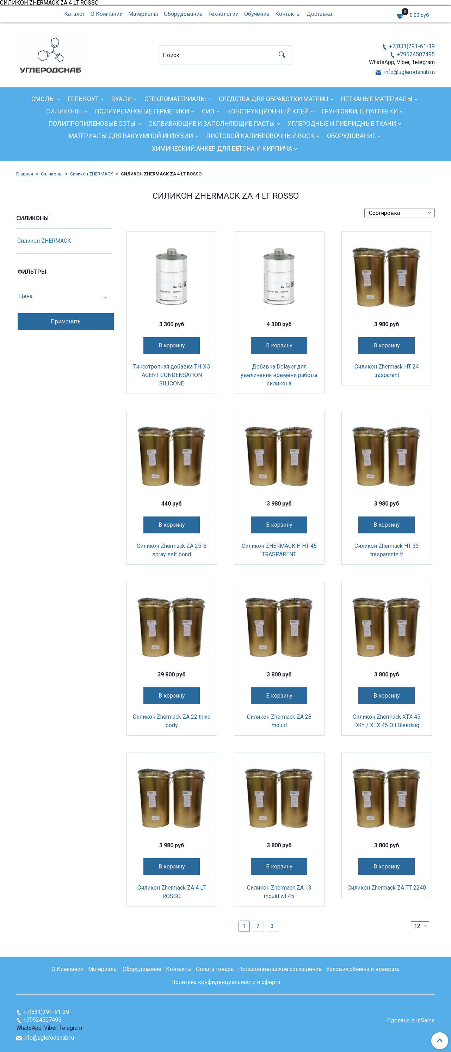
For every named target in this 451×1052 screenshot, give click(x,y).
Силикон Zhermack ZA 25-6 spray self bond (171, 550)
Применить (66, 321)
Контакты (288, 14)
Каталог (74, 14)
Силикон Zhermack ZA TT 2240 (386, 887)
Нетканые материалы (377, 99)
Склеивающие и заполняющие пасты (211, 123)
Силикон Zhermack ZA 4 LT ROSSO (171, 891)
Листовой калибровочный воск (260, 136)
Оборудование (183, 14)
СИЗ (208, 111)
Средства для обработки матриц (273, 99)
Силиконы (64, 111)
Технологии (223, 14)
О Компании (107, 14)
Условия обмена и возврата (363, 969)
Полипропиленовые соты (92, 123)
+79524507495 (416, 54)
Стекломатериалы (175, 99)
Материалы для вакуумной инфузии (131, 136)
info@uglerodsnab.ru (409, 72)
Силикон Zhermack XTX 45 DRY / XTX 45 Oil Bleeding (386, 721)
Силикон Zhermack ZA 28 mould (279, 721)
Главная (24, 174)
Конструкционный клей (268, 111)
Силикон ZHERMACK (91, 174)
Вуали (121, 99)
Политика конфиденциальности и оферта (225, 982)
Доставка (319, 14)
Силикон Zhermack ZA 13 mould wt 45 (279, 891)
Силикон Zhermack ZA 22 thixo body (172, 721)
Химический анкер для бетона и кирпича (222, 148)
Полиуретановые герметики (142, 111)
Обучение (257, 14)
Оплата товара (215, 969)
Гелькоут (83, 99)
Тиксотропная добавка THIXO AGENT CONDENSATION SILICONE (171, 375)
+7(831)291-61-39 (412, 46)
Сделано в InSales (411, 1020)
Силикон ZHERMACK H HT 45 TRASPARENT (279, 550)
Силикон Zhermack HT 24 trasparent (386, 370)
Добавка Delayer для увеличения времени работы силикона (279, 375)
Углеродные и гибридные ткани (342, 123)
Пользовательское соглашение (280, 969)
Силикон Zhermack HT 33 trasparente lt (386, 550)
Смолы (43, 99)
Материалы (143, 14)
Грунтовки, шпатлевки (359, 111)
